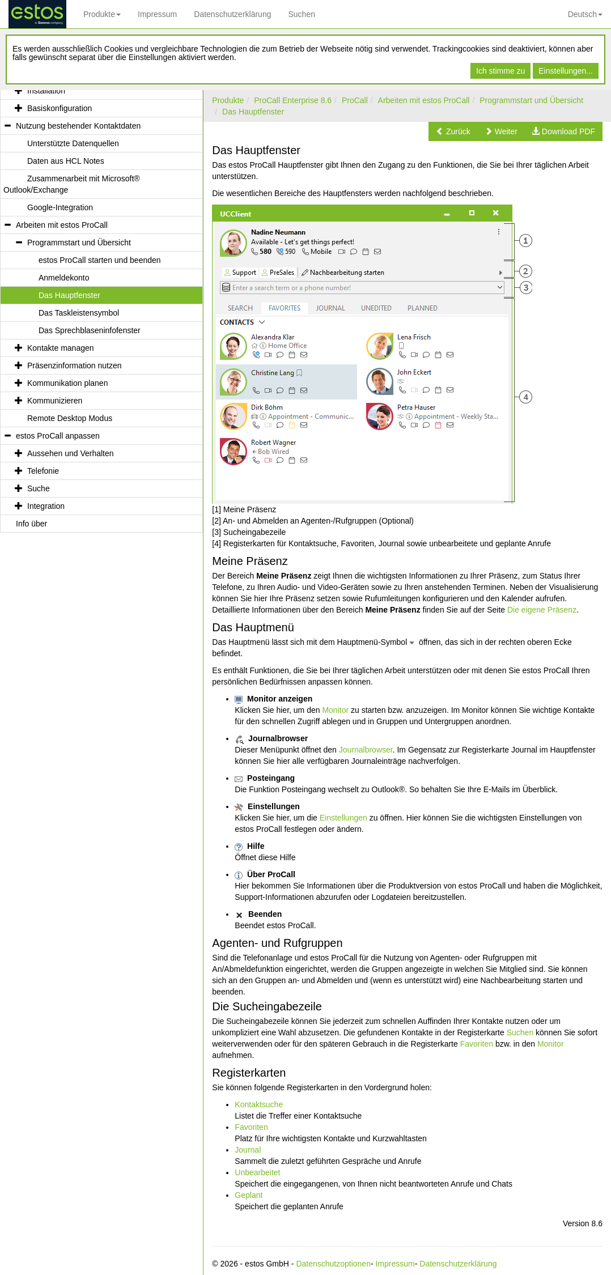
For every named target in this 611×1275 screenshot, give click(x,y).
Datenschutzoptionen (333, 1263)
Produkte (102, 14)
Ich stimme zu (500, 70)
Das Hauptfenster (253, 111)
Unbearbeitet (257, 1172)
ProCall (355, 100)
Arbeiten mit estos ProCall (424, 100)
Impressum (157, 14)
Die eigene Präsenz (541, 609)
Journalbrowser (366, 749)
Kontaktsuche (259, 1104)
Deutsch (585, 14)
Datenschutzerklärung (232, 14)
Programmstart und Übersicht (531, 100)
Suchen (301, 14)
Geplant (248, 1195)
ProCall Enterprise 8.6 (293, 100)
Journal (248, 1149)
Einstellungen (343, 817)
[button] (453, 131)
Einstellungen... (565, 70)
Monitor (335, 710)
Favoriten (476, 1043)
